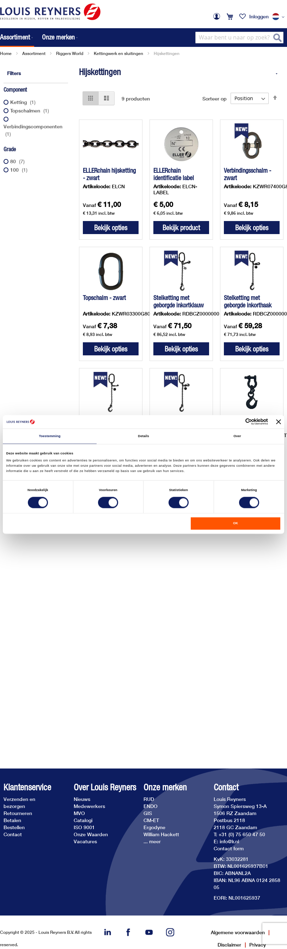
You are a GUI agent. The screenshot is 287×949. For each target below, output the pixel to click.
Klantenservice (27, 787)
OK (235, 523)
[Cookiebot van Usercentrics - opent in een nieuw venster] (237, 421)
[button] (279, 17)
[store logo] (50, 12)
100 (19, 170)
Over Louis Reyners (105, 787)
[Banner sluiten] (278, 421)
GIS (148, 813)
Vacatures (85, 841)
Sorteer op (214, 98)
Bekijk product (181, 228)
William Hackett (161, 834)
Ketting (23, 102)
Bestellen (14, 827)
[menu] (39, 37)
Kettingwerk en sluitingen (118, 53)
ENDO (151, 806)
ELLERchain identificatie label (173, 174)
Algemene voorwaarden (238, 932)
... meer (152, 841)
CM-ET (151, 820)
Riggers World (69, 53)
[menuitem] (17, 37)
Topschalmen (30, 111)
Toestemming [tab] (49, 436)
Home (6, 53)
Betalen (12, 820)
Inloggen (259, 16)
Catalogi (83, 820)
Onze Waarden (91, 834)
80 (18, 161)
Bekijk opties (110, 228)
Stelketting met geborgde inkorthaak (247, 301)
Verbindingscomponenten (33, 130)
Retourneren (18, 813)
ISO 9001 (84, 827)
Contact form (229, 848)
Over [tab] (237, 436)
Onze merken (165, 787)
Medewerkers (89, 806)
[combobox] (239, 37)
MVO (79, 813)
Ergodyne (154, 827)
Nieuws (82, 799)
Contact (13, 834)
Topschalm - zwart (104, 297)
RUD (149, 799)
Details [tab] (143, 436)
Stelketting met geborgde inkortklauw (178, 301)
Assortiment (33, 53)
